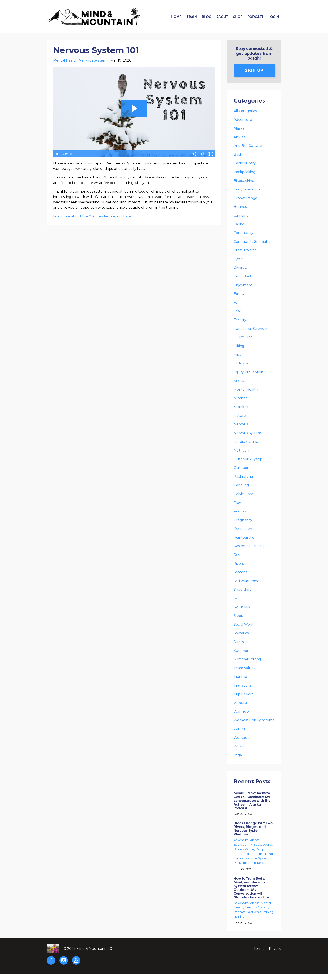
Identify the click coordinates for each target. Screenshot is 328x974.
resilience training (249, 546)
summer (241, 651)
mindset (240, 398)
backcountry (245, 163)
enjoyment (243, 285)
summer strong (247, 659)
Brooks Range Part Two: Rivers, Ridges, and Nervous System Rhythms (254, 828)
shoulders (242, 590)
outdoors (242, 468)
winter (239, 729)
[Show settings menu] (202, 154)
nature (240, 416)
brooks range (245, 198)
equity (239, 294)
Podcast (255, 16)
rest (237, 555)
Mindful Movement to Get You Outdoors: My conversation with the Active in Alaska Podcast (252, 800)
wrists (239, 746)
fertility (240, 320)
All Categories (245, 111)
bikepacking (244, 181)
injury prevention (248, 372)
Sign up (254, 70)
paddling (241, 485)
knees (239, 381)
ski (236, 598)
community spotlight (252, 242)
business (241, 207)
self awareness (246, 581)
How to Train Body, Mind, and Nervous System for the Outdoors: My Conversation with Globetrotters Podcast (252, 887)
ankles (239, 137)
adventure (243, 120)
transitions (242, 685)
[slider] (129, 154)
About (222, 16)
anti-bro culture (248, 146)
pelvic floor (243, 494)
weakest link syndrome (254, 720)
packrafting (243, 477)
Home (176, 16)
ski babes (242, 607)
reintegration (245, 537)
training (240, 677)
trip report (243, 694)
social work (243, 624)
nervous (241, 424)
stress (239, 642)
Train (192, 16)
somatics (241, 633)
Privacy (275, 949)
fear (237, 311)
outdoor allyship (248, 459)
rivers (239, 564)
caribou (240, 224)
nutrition (241, 450)
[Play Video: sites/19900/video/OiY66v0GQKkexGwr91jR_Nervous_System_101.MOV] (134, 108)
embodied (242, 276)
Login (273, 16)
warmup (241, 711)
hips (237, 355)
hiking (239, 346)
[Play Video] (57, 154)
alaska (239, 128)
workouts (242, 738)
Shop (237, 16)
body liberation (247, 189)
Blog (206, 16)
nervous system (92, 60)
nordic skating (246, 442)
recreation (243, 529)
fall (237, 302)
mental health (65, 60)
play (237, 503)
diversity (241, 267)
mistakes (241, 407)
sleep (238, 616)
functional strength (251, 329)
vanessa (240, 703)
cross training (245, 250)
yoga (238, 755)
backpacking (244, 172)
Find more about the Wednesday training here (92, 216)
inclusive (241, 363)
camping (241, 215)
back (238, 155)
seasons (240, 572)
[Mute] (194, 154)
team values (244, 668)
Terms (259, 949)
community (243, 233)
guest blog (243, 337)
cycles (239, 259)
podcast (240, 511)
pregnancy (243, 520)
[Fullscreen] (211, 154)
